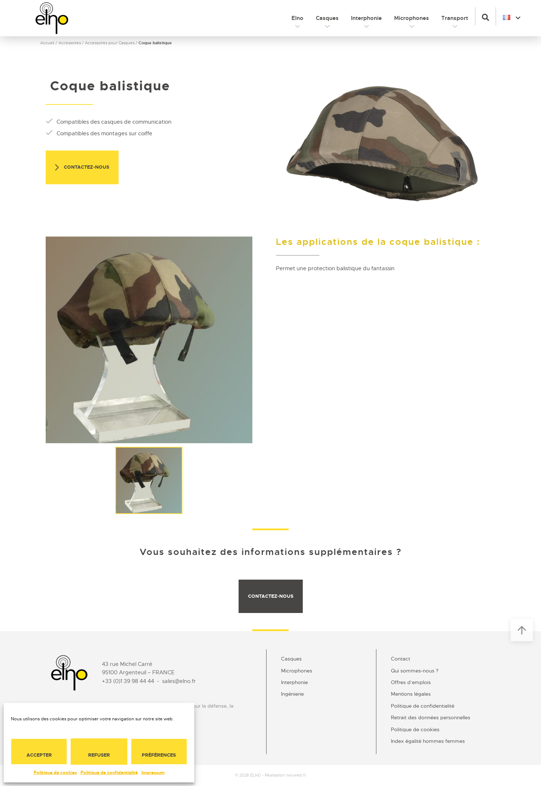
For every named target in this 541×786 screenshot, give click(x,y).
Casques (327, 18)
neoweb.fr (296, 775)
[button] (485, 16)
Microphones (411, 18)
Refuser (99, 755)
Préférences (159, 755)
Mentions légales (411, 694)
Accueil (47, 42)
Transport (454, 18)
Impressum (153, 772)
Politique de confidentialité (109, 772)
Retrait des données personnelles (430, 717)
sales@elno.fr (179, 681)
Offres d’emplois (411, 682)
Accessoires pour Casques (110, 42)
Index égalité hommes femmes (428, 741)
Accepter (39, 755)
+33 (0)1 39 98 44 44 (128, 681)
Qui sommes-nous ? (414, 670)
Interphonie (366, 18)
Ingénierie (292, 694)
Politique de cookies (55, 772)
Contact (400, 658)
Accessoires (69, 42)
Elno (297, 18)
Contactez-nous (82, 167)
